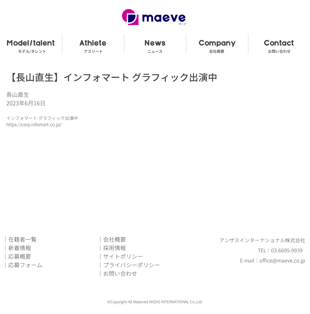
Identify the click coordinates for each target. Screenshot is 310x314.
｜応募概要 (17, 257)
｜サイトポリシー (120, 257)
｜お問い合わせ (117, 274)
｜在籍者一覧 (20, 239)
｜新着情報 (17, 248)
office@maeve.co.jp (282, 260)
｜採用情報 (111, 248)
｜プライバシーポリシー (128, 265)
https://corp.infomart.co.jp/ (34, 124)
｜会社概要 (111, 239)
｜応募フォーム (22, 265)
